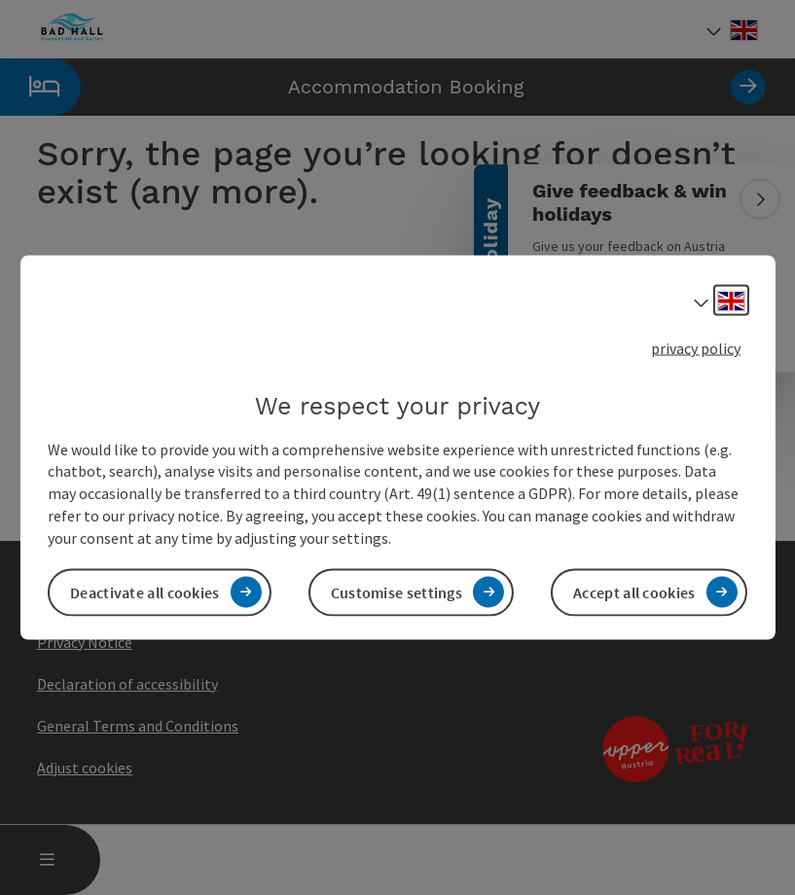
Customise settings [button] (396, 591)
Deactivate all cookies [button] (145, 591)
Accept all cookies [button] (634, 591)
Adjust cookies (84, 767)
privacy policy (696, 348)
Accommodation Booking (383, 87)
